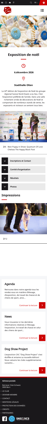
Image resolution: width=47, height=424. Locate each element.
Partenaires (7, 413)
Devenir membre (9, 395)
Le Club (5, 391)
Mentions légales (10, 402)
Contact (6, 398)
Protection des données (13, 405)
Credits (5, 409)
